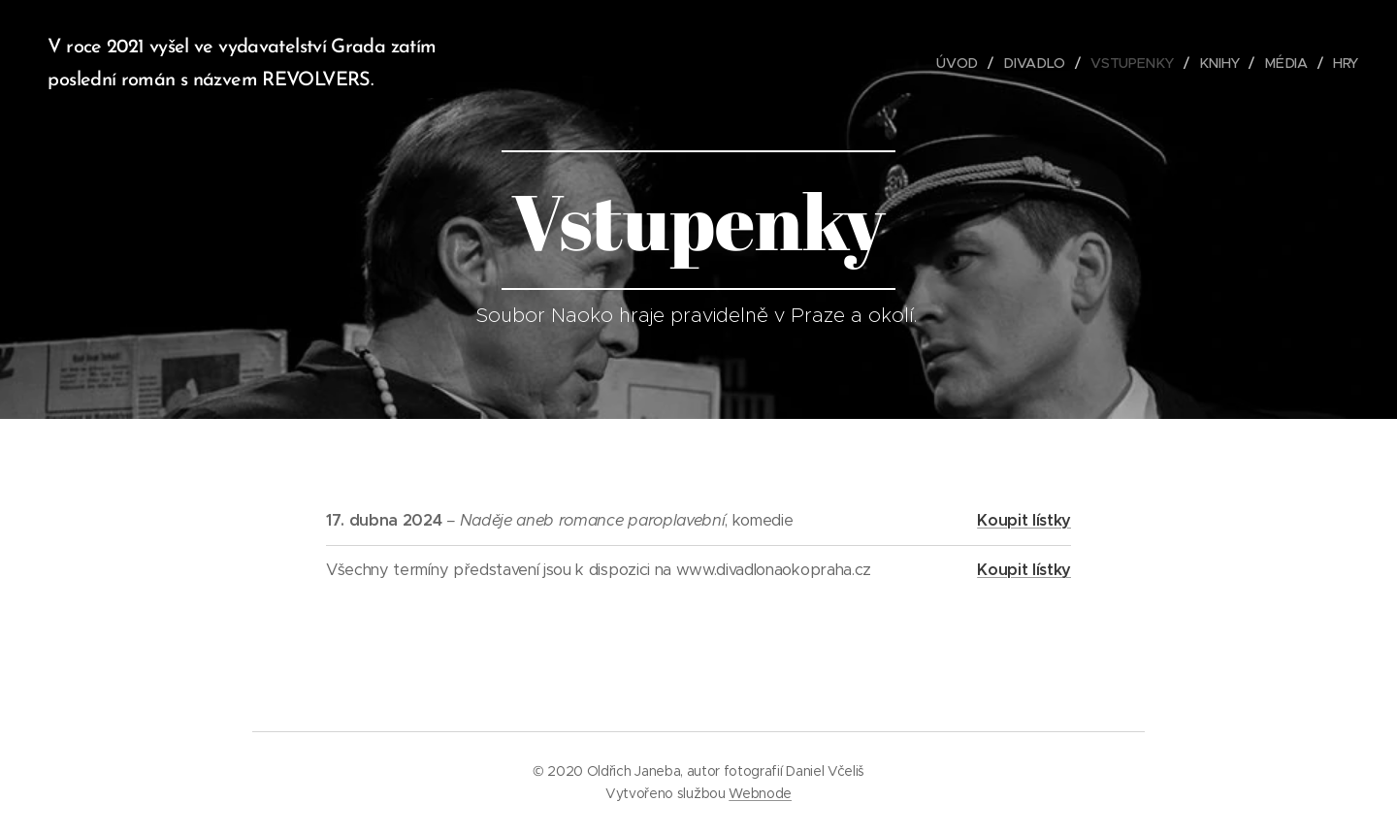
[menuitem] (964, 63)
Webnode (760, 793)
